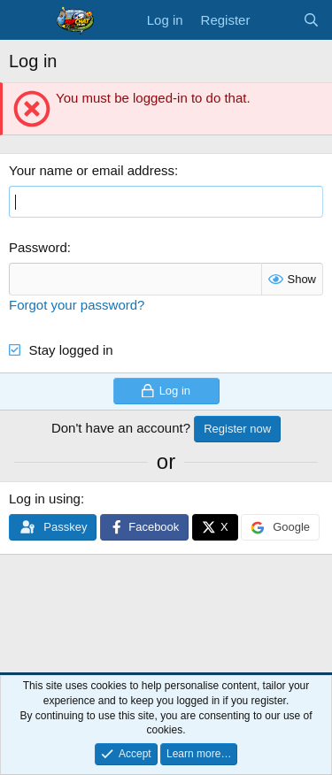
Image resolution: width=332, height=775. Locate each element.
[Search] (311, 20)
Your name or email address (91, 170)
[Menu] (24, 20)
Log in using (45, 498)
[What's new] (276, 20)
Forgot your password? (76, 304)
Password (38, 247)
